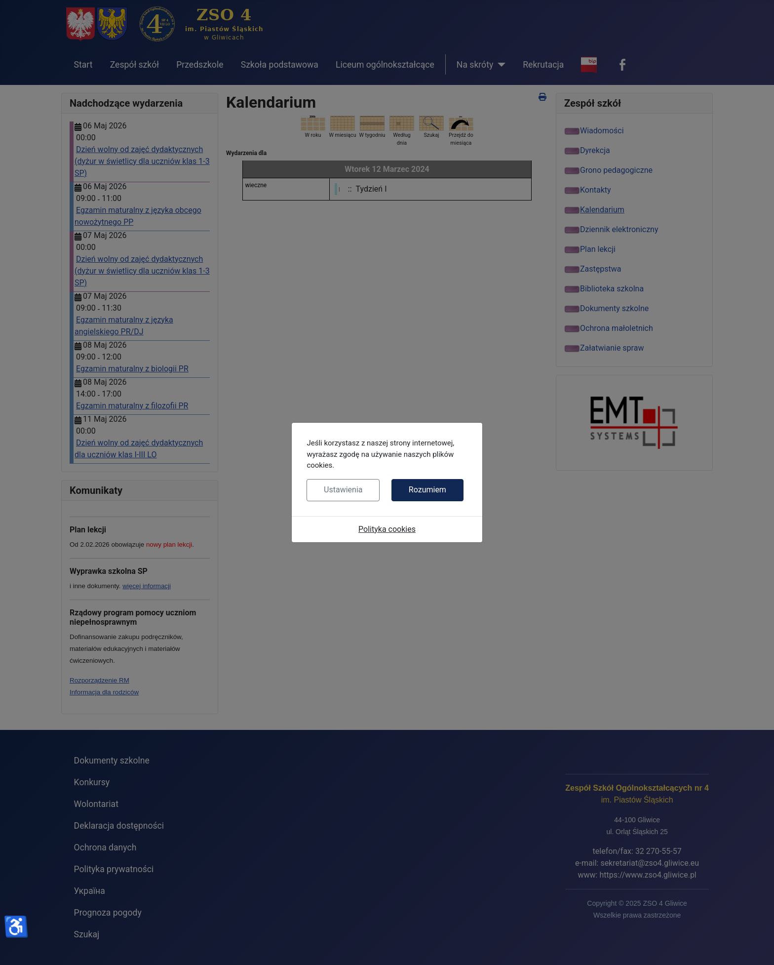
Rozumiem (427, 489)
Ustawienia (343, 489)
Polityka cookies (387, 529)
